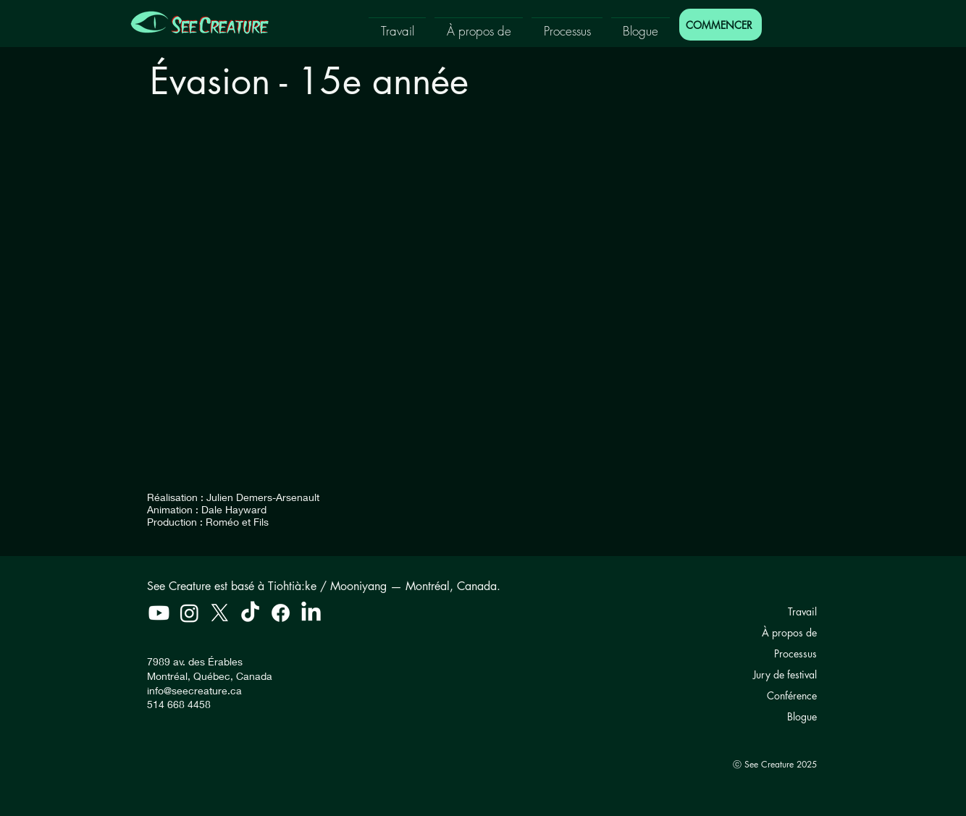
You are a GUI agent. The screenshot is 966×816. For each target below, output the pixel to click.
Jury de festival (785, 674)
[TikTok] (250, 613)
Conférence (792, 695)
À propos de (789, 632)
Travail (802, 611)
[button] (397, 24)
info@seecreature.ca (194, 690)
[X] (220, 613)
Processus (795, 653)
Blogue (802, 716)
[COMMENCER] (720, 25)
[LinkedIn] (311, 613)
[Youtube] (159, 613)
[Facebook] (281, 613)
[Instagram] (189, 613)
